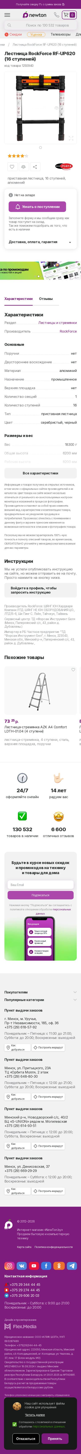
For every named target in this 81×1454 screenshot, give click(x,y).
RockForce (68, 331)
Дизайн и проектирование (20, 1319)
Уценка (36, 34)
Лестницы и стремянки (57, 323)
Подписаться (40, 895)
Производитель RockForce (23, 606)
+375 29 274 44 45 (25, 1290)
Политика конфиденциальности (54, 1247)
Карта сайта (24, 1247)
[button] (35, 276)
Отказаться (25, 1439)
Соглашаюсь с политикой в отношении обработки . (42, 1424)
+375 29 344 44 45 (25, 1284)
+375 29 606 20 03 (24, 1295)
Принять (55, 1439)
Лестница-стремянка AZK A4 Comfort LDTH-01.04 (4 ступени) (35, 729)
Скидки (15, 34)
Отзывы (46, 299)
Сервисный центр (17, 619)
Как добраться (17, 1047)
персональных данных (49, 1426)
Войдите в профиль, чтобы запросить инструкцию (34, 590)
